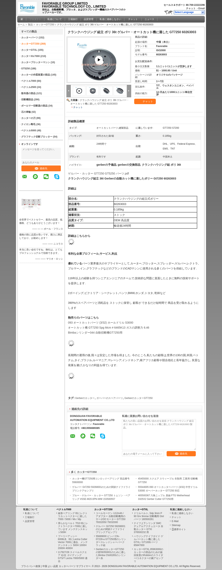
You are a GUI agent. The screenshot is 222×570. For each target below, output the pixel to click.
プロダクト (35, 19)
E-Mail (175, 521)
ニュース (149, 19)
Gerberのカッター (85, 398)
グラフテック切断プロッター (36, 136)
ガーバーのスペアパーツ (109, 398)
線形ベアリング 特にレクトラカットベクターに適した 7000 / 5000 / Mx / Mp (72, 516)
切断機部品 (27, 99)
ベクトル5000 (28, 130)
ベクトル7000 (28, 81)
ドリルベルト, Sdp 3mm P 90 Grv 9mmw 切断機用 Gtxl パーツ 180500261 (149, 516)
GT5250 (25, 68)
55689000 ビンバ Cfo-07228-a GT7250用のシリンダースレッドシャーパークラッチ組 (111, 541)
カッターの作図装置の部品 (35, 74)
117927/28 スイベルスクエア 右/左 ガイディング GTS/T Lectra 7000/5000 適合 (72, 557)
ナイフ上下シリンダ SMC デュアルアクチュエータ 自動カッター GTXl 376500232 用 (148, 528)
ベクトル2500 (28, 87)
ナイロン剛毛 (28, 124)
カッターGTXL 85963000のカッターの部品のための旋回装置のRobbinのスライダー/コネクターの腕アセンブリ (148, 555)
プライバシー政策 (30, 566)
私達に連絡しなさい (110, 19)
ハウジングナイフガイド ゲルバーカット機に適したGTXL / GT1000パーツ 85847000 (148, 541)
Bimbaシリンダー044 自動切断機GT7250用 (95, 332)
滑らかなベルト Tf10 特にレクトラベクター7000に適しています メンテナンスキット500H (73, 528)
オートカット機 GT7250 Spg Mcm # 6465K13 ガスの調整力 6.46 (108, 327)
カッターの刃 (28, 118)
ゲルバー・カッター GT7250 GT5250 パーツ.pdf (98, 173)
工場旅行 (73, 19)
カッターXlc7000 (30, 56)
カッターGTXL (29, 50)
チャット (191, 8)
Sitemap (176, 525)
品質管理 (88, 19)
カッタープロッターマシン (35, 62)
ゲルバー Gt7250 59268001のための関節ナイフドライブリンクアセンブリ (110, 529)
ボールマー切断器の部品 (34, 105)
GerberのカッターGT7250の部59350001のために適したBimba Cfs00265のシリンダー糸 (111, 554)
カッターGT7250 (45, 24)
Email (201, 8)
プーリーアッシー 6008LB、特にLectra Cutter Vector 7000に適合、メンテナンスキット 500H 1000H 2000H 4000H (73, 542)
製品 (30, 24)
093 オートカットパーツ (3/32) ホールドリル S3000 (100, 322)
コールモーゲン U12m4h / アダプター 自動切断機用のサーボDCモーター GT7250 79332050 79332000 (110, 518)
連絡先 (41, 168)
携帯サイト (179, 529)
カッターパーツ (29, 37)
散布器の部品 (28, 93)
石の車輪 (26, 112)
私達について (54, 19)
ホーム (21, 24)
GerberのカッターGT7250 (138, 398)
